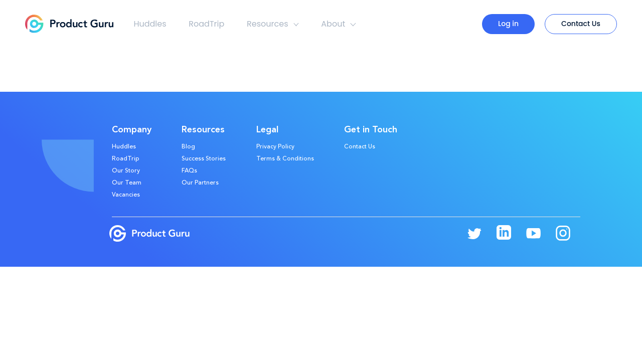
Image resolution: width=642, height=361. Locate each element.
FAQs (189, 171)
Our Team (126, 183)
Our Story (126, 171)
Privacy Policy (275, 147)
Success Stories (204, 159)
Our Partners (200, 183)
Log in (508, 24)
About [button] (338, 24)
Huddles (149, 24)
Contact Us (580, 24)
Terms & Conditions (285, 159)
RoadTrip (206, 24)
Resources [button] (272, 24)
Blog (188, 147)
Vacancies (126, 195)
